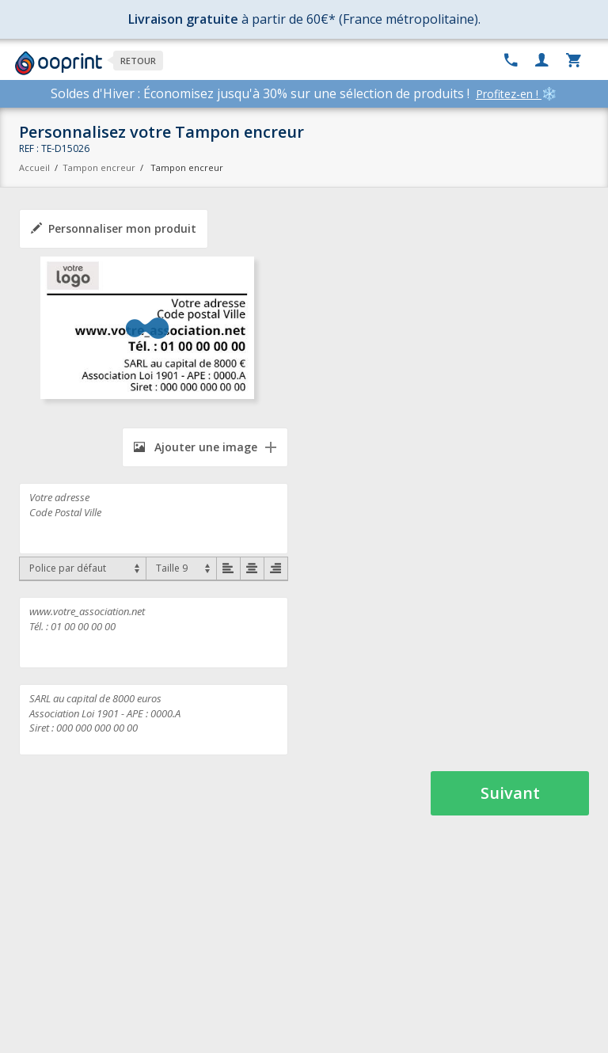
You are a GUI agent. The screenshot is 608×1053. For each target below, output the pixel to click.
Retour (138, 61)
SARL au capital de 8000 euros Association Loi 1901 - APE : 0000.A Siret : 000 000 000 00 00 (153, 719)
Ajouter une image (195, 446)
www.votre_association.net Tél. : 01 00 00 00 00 (153, 632)
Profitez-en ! (509, 93)
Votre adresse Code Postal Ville (153, 518)
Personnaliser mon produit (113, 228)
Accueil (34, 167)
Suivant (510, 793)
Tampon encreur (100, 167)
